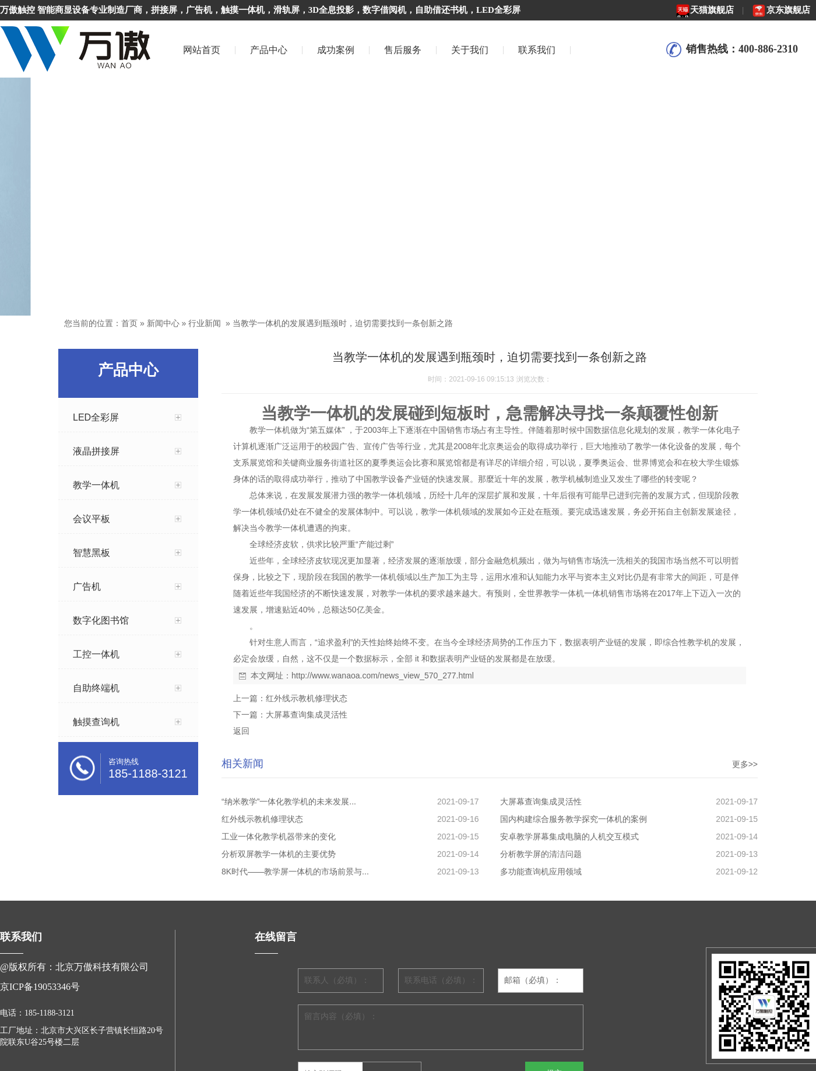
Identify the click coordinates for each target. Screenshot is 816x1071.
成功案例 (335, 50)
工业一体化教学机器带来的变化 (278, 836)
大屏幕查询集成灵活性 (306, 714)
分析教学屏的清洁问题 (541, 854)
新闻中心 (163, 323)
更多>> (745, 764)
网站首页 (201, 50)
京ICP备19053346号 (40, 987)
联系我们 (536, 50)
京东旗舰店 (781, 10)
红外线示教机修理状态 (306, 698)
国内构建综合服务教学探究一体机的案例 (573, 819)
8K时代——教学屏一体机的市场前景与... (295, 871)
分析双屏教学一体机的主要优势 (278, 854)
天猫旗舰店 (705, 10)
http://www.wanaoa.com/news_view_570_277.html (382, 675)
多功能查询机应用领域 (541, 871)
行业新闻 (204, 323)
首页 (129, 323)
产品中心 (268, 50)
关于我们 (469, 50)
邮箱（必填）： (532, 980)
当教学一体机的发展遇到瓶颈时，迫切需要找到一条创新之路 (343, 323)
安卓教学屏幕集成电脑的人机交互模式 (569, 836)
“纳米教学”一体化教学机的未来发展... (288, 801)
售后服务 (402, 50)
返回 (241, 731)
